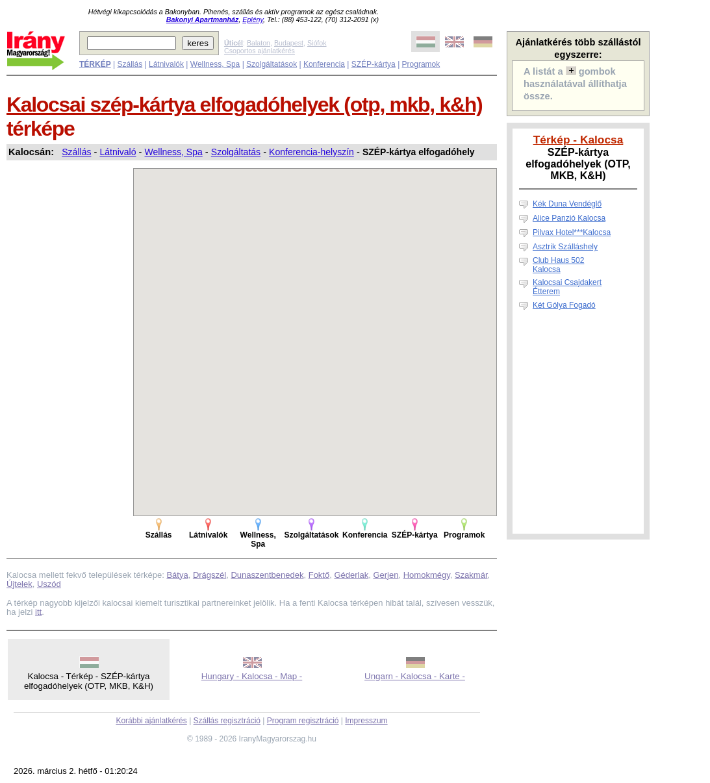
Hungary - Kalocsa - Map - (252, 676)
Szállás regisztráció (227, 720)
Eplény (252, 19)
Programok (421, 64)
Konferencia (324, 64)
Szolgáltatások (271, 64)
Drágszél (209, 575)
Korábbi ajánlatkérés (151, 720)
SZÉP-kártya (373, 64)
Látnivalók (166, 64)
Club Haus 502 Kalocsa (558, 265)
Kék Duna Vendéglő (567, 203)
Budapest (288, 43)
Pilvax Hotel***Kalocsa (572, 232)
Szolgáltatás (235, 152)
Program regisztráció (303, 720)
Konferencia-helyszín (311, 152)
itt (38, 612)
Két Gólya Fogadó (564, 305)
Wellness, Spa (215, 64)
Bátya (177, 575)
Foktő (319, 575)
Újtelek (19, 584)
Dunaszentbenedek (267, 575)
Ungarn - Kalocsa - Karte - (414, 676)
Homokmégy (426, 575)
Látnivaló (117, 152)
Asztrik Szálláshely (565, 246)
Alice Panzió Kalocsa (569, 218)
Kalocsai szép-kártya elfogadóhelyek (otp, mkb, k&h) (244, 104)
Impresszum (366, 720)
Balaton (258, 43)
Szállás (129, 64)
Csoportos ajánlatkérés (259, 51)
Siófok (317, 43)
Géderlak (351, 575)
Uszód (49, 584)
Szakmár (471, 575)
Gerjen (385, 575)
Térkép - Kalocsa (578, 139)
